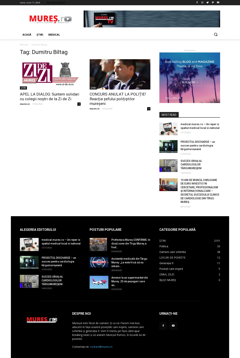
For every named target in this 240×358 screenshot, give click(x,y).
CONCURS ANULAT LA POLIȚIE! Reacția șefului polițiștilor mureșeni (118, 99)
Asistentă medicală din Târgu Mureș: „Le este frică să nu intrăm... (129, 262)
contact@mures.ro (101, 346)
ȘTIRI (23, 88)
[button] (215, 34)
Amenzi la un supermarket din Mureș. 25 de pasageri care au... (129, 281)
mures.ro (25, 103)
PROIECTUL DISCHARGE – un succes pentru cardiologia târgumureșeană (198, 145)
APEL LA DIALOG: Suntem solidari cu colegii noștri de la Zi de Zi (49, 96)
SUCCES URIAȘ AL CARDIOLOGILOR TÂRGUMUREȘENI (191, 164)
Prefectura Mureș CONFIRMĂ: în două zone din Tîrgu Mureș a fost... (130, 243)
